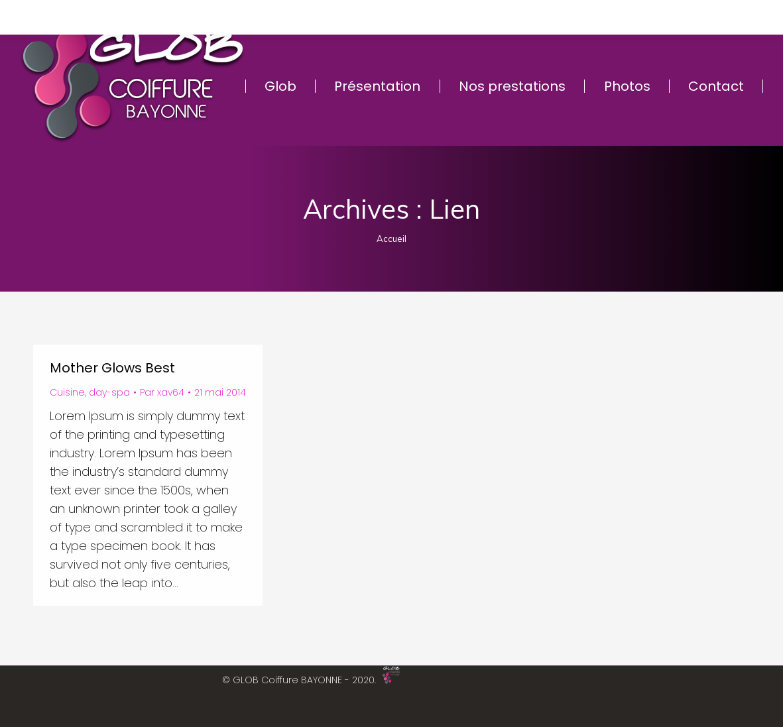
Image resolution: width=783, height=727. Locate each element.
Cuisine (67, 392)
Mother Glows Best (112, 368)
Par (162, 392)
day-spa (109, 392)
